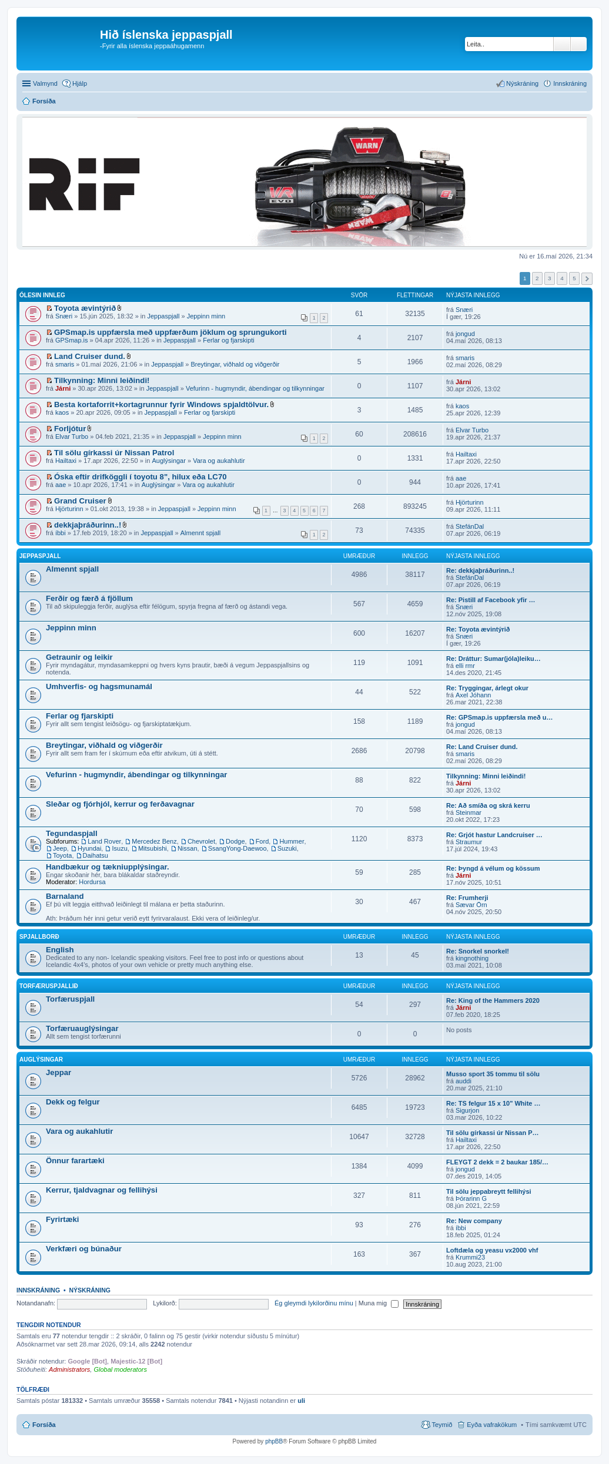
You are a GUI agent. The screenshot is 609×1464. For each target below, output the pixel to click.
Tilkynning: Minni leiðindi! (101, 380)
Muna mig (379, 1303)
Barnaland (65, 896)
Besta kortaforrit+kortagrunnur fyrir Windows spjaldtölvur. (161, 404)
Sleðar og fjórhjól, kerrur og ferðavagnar (120, 804)
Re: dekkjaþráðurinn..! (480, 570)
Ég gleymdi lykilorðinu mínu (314, 1303)
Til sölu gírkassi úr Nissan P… (492, 1132)
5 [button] (574, 278)
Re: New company (474, 1220)
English (60, 949)
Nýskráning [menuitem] (522, 83)
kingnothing (472, 958)
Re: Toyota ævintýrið (478, 629)
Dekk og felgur (73, 1101)
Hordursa (92, 881)
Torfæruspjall (70, 999)
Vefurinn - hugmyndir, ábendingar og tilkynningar (255, 388)
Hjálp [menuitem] (79, 83)
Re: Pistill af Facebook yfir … (491, 599)
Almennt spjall (200, 532)
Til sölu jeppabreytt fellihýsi (488, 1191)
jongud (465, 333)
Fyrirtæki (62, 1219)
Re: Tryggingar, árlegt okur (487, 687)
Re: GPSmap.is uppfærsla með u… (499, 717)
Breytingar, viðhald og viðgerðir (234, 364)
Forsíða (44, 1424)
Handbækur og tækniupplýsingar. (107, 866)
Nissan (188, 848)
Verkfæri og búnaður (84, 1248)
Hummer (291, 841)
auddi (463, 1080)
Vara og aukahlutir (219, 460)
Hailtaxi (65, 460)
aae (60, 484)
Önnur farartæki (75, 1160)
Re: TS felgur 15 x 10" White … (493, 1103)
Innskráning (38, 1290)
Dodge (235, 841)
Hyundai (89, 848)
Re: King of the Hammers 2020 (493, 1000)
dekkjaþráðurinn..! (87, 525)
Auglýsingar (168, 460)
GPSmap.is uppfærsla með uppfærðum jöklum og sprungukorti (170, 332)
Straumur (469, 841)
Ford (262, 841)
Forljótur (70, 428)
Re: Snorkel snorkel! (477, 951)
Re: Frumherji (467, 897)
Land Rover (104, 841)
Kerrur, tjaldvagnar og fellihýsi (102, 1190)
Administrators (69, 1369)
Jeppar (58, 1072)
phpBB (274, 1441)
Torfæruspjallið (48, 986)
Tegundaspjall (72, 833)
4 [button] (562, 278)
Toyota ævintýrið (85, 308)
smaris (64, 364)
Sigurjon (467, 1110)
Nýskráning (90, 1290)
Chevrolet (201, 841)
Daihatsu (95, 855)
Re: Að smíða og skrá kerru (488, 805)
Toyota (62, 855)
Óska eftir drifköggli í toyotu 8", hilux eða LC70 (140, 476)
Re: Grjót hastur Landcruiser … (494, 834)
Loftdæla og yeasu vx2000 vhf (492, 1250)
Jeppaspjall (163, 316)
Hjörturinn (69, 508)
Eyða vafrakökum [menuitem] (492, 1424)
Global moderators (120, 1369)
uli (301, 1400)
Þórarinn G (471, 1198)
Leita (562, 44)
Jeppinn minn (206, 316)
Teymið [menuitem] (441, 1424)
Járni (63, 388)
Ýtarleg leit (579, 44)
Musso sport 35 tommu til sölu (493, 1073)
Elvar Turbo (71, 436)
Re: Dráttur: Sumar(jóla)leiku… (493, 658)
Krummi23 (470, 1257)
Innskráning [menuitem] (570, 83)
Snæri (63, 316)
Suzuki (287, 848)
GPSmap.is (71, 340)
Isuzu (119, 848)
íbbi (60, 532)
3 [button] (549, 278)
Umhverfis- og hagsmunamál (99, 686)
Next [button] (587, 279)
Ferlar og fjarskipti (228, 340)
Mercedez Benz (154, 841)
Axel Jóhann (473, 695)
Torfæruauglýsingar (82, 1028)
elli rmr (465, 665)
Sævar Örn (471, 904)
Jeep (60, 848)
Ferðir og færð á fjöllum (89, 598)
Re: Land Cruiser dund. (482, 746)
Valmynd (45, 83)
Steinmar (468, 812)
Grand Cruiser (80, 500)
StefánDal (470, 526)
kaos (62, 412)
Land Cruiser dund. (89, 356)
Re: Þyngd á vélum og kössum (493, 868)
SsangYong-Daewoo (237, 848)
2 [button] (537, 278)
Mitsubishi (152, 848)
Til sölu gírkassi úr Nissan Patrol (114, 452)
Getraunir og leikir (79, 657)
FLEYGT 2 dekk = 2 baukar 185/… (497, 1162)
